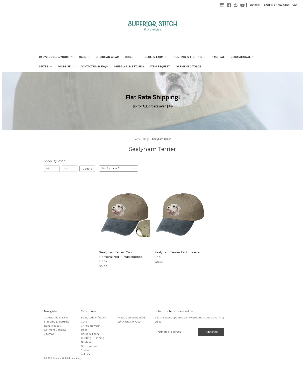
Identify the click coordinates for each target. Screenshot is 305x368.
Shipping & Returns (129, 66)
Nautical (217, 57)
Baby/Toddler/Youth (56, 57)
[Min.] (52, 169)
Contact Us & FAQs (94, 66)
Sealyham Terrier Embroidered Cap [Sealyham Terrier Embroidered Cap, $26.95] (177, 254)
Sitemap (49, 334)
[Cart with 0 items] (295, 5)
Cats (84, 57)
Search (254, 4)
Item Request (160, 66)
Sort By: (106, 168)
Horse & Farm (154, 57)
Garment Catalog (188, 66)
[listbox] (125, 168)
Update (87, 168)
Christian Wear (107, 57)
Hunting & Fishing (189, 57)
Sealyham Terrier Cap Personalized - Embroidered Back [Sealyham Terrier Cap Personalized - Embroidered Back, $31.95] (120, 256)
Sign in (268, 4)
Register (283, 4)
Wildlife (66, 66)
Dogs (130, 57)
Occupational (242, 57)
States (45, 66)
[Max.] (69, 169)
